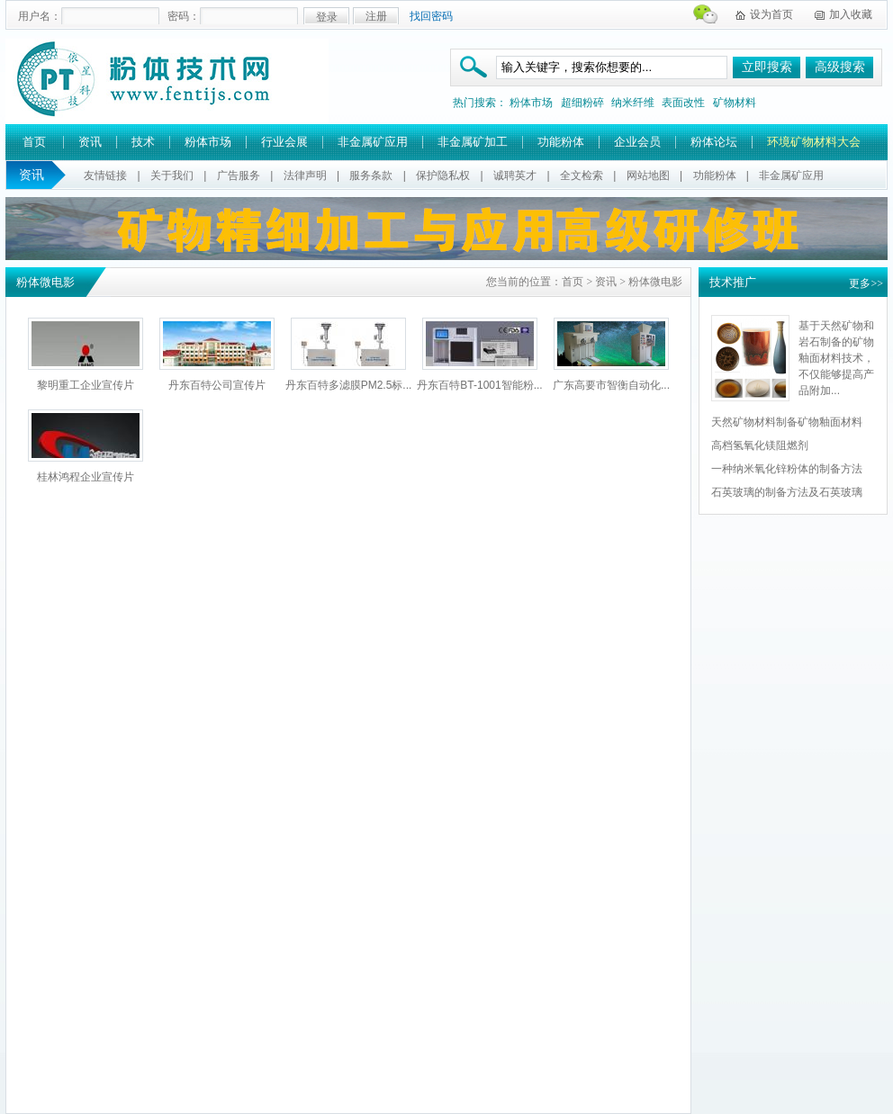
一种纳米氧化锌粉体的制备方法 (786, 469)
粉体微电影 (655, 281)
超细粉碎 (582, 102)
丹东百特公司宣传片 (217, 385)
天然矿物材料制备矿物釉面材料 (786, 422)
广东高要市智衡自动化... (611, 385)
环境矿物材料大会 (814, 141)
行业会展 (284, 141)
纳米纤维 (632, 102)
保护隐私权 (443, 175)
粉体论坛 (713, 141)
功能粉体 (560, 141)
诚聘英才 (515, 175)
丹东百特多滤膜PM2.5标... (348, 385)
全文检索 (581, 175)
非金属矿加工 (472, 141)
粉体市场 (531, 102)
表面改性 (683, 102)
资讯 (90, 141)
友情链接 (105, 175)
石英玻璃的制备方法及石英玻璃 (786, 492)
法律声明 (305, 175)
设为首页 (771, 14)
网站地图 (648, 175)
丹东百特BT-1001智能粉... (479, 385)
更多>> (866, 283)
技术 (143, 141)
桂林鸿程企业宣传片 (85, 477)
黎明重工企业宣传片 (85, 385)
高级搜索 (840, 67)
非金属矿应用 (373, 141)
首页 (34, 141)
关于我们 (172, 175)
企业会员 (637, 141)
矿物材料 (734, 102)
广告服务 (238, 175)
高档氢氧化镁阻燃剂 (759, 445)
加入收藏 (850, 14)
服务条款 (370, 175)
